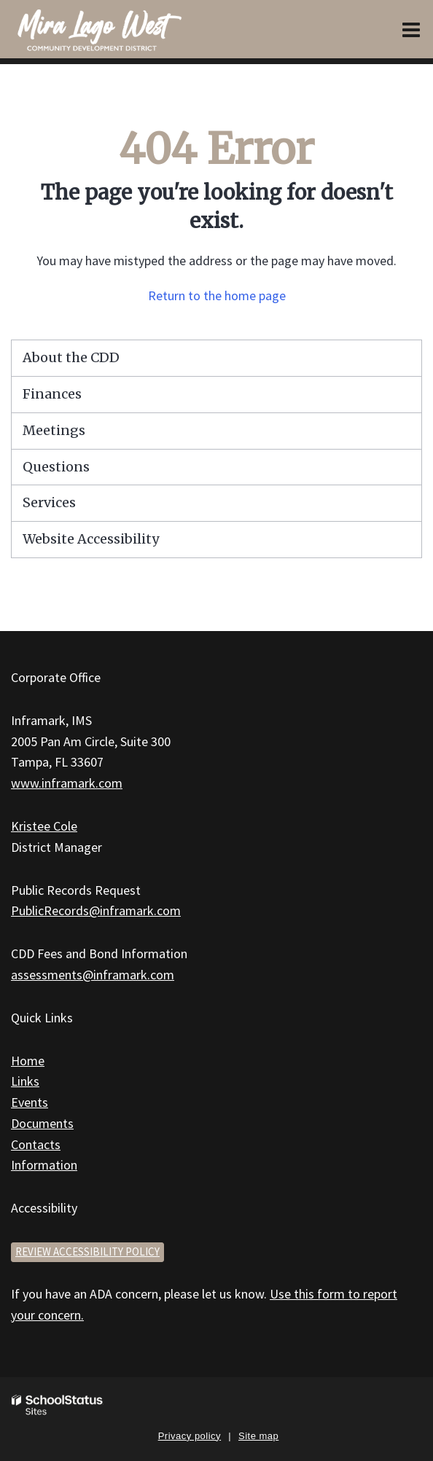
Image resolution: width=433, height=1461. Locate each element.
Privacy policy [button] (189, 1435)
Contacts (36, 1144)
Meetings (54, 430)
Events (29, 1102)
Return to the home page (217, 295)
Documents (42, 1123)
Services (49, 502)
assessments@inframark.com (92, 974)
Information (44, 1164)
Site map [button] (258, 1435)
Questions (56, 466)
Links (25, 1081)
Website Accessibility (91, 538)
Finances (52, 393)
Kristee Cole (44, 826)
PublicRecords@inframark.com (96, 910)
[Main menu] (411, 29)
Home (27, 1060)
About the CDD (71, 357)
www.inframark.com (66, 783)
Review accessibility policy (87, 1251)
